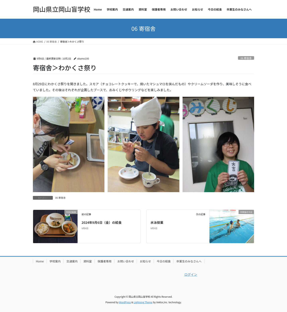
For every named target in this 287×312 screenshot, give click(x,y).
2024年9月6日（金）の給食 (102, 222)
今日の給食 (164, 261)
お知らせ (145, 261)
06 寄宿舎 (246, 58)
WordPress (125, 302)
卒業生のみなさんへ (188, 261)
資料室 (87, 261)
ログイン (190, 274)
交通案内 (72, 261)
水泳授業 (156, 222)
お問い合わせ (125, 261)
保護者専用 (104, 261)
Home (40, 261)
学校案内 (55, 261)
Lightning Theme (143, 302)
